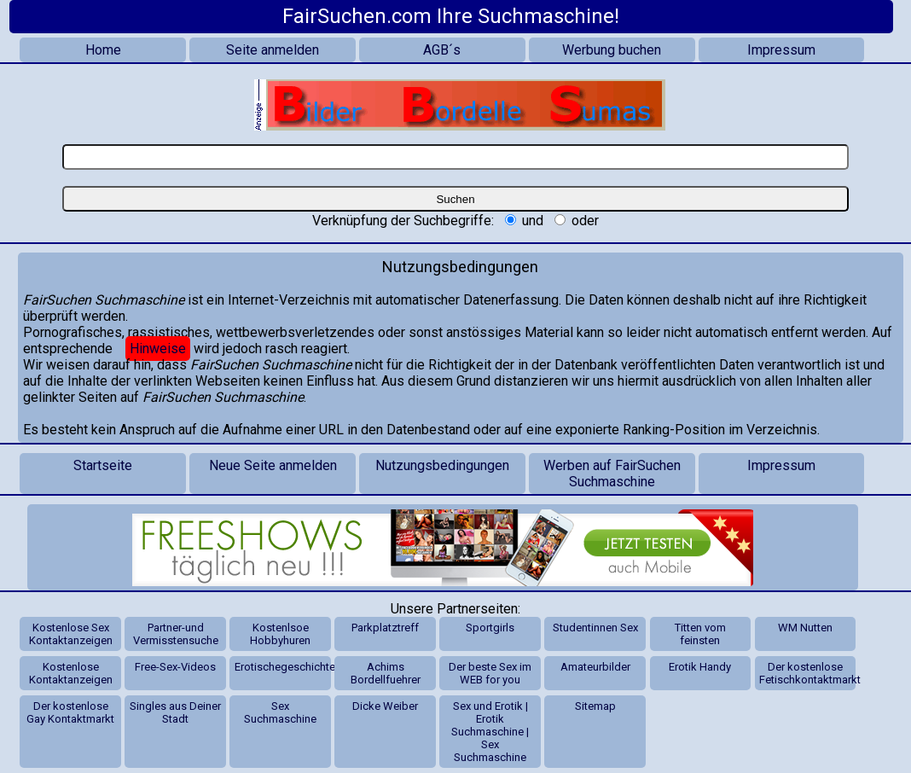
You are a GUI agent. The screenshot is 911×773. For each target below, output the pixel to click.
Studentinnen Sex (595, 627)
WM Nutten (805, 627)
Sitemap (595, 706)
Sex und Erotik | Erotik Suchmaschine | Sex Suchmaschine (490, 732)
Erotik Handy (700, 666)
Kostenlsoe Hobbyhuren (280, 634)
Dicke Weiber (385, 706)
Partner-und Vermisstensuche (175, 634)
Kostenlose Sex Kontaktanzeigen (71, 634)
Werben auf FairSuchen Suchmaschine (612, 473)
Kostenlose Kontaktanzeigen (71, 673)
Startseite (102, 465)
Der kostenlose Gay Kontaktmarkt (70, 712)
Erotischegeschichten (283, 666)
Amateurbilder (595, 666)
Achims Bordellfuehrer (386, 673)
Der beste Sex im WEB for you (490, 673)
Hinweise (158, 348)
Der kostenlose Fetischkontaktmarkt (807, 673)
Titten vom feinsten (700, 634)
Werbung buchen (611, 50)
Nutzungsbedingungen (442, 465)
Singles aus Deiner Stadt (175, 712)
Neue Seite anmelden (273, 465)
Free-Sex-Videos (175, 666)
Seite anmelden (272, 50)
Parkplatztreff (385, 627)
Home (103, 50)
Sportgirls (490, 627)
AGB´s (442, 50)
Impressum (781, 50)
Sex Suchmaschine (280, 712)
